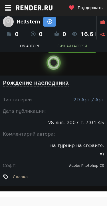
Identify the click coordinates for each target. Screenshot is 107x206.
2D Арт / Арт (88, 99)
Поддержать (85, 8)
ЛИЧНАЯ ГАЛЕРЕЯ (72, 46)
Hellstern (28, 22)
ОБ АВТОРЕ (30, 46)
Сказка (20, 176)
